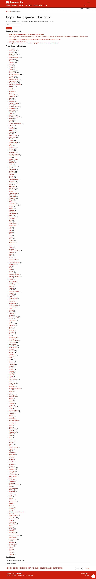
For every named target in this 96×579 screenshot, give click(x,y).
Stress (10, 505)
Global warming (13, 379)
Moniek (11, 503)
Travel (10, 113)
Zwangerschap (13, 502)
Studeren (11, 459)
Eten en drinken (13, 344)
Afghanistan (12, 186)
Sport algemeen (13, 518)
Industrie (11, 128)
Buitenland (12, 50)
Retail (10, 234)
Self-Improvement (14, 420)
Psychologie (12, 469)
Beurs (10, 134)
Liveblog (11, 140)
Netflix (11, 318)
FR (89, 2)
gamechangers (13, 396)
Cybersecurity (12, 137)
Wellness (11, 530)
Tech (26, 5)
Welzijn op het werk (14, 274)
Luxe (10, 235)
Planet (11, 227)
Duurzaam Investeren (14, 276)
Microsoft (11, 423)
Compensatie (12, 468)
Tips (10, 266)
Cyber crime (12, 188)
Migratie (11, 208)
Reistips (11, 415)
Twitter (11, 308)
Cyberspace (12, 195)
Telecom (11, 313)
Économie (11, 300)
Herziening (12, 507)
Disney (10, 408)
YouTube (11, 369)
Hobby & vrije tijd (13, 305)
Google (11, 206)
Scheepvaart (12, 181)
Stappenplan (12, 356)
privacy (11, 315)
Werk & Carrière (13, 142)
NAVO (10, 167)
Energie (30, 5)
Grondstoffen (12, 95)
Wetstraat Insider (13, 79)
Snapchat (11, 546)
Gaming (11, 178)
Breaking (11, 339)
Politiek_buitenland (14, 74)
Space (10, 88)
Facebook (11, 288)
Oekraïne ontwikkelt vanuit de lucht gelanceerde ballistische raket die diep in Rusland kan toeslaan (34, 39)
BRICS (10, 267)
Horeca (11, 349)
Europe (11, 100)
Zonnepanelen (13, 488)
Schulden (11, 362)
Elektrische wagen (14, 117)
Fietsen (11, 463)
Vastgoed (11, 162)
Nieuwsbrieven (23, 568)
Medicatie (11, 310)
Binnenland (12, 72)
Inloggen (15, 568)
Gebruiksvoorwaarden (46, 568)
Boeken (11, 400)
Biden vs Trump (13, 159)
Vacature (11, 391)
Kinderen (11, 439)
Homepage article (13, 515)
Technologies (12, 342)
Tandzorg (11, 529)
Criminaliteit (12, 166)
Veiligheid (11, 173)
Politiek (21, 5)
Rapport (11, 398)
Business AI (12, 203)
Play (10, 446)
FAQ (10, 359)
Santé (10, 486)
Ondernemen (15, 5)
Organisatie (12, 481)
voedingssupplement (14, 535)
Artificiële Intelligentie (15, 84)
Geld (10, 228)
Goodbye (30, 575)
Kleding (11, 373)
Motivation (12, 500)
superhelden (12, 532)
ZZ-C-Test (11, 513)
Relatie (11, 551)
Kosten (11, 525)
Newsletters (87, 9)
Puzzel (11, 164)
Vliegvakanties (13, 495)
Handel (11, 111)
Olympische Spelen (14, 340)
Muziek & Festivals (14, 412)
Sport (10, 98)
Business (11, 64)
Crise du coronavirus (14, 485)
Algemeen (11, 144)
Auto (10, 66)
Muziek (11, 191)
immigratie (12, 306)
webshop (11, 457)
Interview (11, 330)
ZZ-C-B (11, 510)
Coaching (11, 554)
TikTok (11, 279)
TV (9, 335)
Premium (11, 189)
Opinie (81, 9)
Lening (11, 237)
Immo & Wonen (13, 345)
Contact (87, 575)
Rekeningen (12, 395)
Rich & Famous (13, 281)
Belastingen (12, 320)
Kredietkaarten (13, 337)
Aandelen (11, 130)
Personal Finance (37, 5)
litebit (10, 437)
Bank (10, 122)
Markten (11, 67)
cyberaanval (12, 261)
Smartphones (12, 283)
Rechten (11, 361)
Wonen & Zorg (12, 432)
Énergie (11, 312)
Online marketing (13, 447)
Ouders (11, 430)
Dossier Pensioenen (14, 291)
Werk (10, 139)
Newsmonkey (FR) (22, 575)
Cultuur (11, 222)
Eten (10, 393)
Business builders (13, 205)
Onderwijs (11, 249)
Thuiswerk (11, 403)
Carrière (11, 125)
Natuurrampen (13, 347)
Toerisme (11, 174)
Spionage (11, 210)
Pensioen (11, 293)
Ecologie (11, 127)
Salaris (11, 427)
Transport (11, 132)
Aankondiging (12, 418)
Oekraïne (11, 71)
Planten (11, 498)
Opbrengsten (12, 517)
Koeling (11, 549)
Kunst (10, 329)
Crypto (45, 5)
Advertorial (12, 115)
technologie (12, 147)
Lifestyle (11, 89)
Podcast (11, 466)
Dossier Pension (13, 474)
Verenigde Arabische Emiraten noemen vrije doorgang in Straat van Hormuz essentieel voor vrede (34, 43)
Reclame (11, 401)
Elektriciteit (12, 198)
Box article (12, 452)
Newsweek (11, 91)
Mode (10, 254)
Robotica (11, 332)
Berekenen (12, 334)
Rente (10, 357)
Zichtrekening (12, 429)
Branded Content (13, 259)
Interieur (11, 508)
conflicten (11, 101)
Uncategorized (13, 298)
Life (10, 322)
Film (10, 230)
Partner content (13, 193)
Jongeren (11, 200)
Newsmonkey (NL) (11, 575)
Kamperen (11, 542)
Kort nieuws (12, 183)
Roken (10, 496)
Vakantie (11, 286)
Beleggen (11, 78)
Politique (11, 461)
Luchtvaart (12, 110)
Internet (11, 273)
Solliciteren (12, 378)
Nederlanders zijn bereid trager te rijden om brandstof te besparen (26, 34)
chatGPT (11, 444)
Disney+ (11, 520)
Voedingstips (12, 537)
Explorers (11, 150)
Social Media (12, 152)
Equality (11, 449)
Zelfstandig (12, 364)
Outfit (10, 493)
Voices (10, 256)
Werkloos (11, 252)
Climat (11, 552)
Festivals (11, 413)
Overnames (12, 325)
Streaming (12, 242)
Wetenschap (12, 96)
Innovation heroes (14, 154)
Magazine (11, 240)
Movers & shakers (13, 106)
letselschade (12, 544)
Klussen (11, 527)
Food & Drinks (12, 196)
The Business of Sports (15, 123)
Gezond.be (11, 456)
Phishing (11, 464)
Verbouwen (12, 422)
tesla (10, 269)
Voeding (11, 201)
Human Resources (13, 156)
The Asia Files (12, 83)
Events (29, 568)
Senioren (11, 483)
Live (10, 541)
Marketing (11, 323)
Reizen (11, 239)
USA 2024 (11, 479)
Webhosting (12, 491)
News (10, 278)
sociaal (11, 390)
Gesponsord (12, 301)
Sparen (11, 232)
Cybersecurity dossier (14, 262)
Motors (11, 547)
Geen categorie (13, 135)
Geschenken (12, 534)
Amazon (11, 352)
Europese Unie (12, 81)
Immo (10, 245)
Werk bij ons (35, 568)
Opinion (11, 381)
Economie (8, 5)
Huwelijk (11, 376)
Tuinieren (11, 490)
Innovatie (11, 149)
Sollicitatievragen (13, 179)
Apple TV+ (11, 473)
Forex (10, 368)
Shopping (11, 295)
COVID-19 (11, 374)
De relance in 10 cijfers (15, 388)
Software (11, 434)
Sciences (11, 176)
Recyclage (11, 417)
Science (11, 271)
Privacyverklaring (58, 568)
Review (11, 435)
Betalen (11, 327)
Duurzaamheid (13, 213)
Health (11, 120)
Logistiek (11, 371)
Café (10, 478)
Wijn (10, 451)
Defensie (11, 62)
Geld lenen (12, 212)
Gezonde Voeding (13, 317)
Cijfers (10, 215)
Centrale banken (13, 103)
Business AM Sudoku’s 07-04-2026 (17, 41)
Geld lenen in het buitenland (16, 512)
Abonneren (9, 568)
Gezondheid (12, 108)
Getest (11, 425)
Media (10, 157)
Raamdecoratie (13, 539)
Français (87, 568)
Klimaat (11, 76)
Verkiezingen (12, 264)
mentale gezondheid (14, 251)
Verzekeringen (13, 225)
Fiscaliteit (11, 384)
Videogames (12, 383)
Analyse (11, 118)
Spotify (11, 442)
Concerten (11, 440)
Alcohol (11, 290)
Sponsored (12, 351)
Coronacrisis (12, 61)
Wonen (11, 244)
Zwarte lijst (12, 471)
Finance (11, 105)
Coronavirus (12, 218)
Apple (10, 184)
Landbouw (11, 171)
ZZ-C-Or (11, 257)
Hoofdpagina (8, 11)
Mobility (11, 86)
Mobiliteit (11, 366)
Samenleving (12, 303)
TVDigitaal (12, 522)
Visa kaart (11, 405)
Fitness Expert (13, 524)
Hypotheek (12, 354)
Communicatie (13, 407)
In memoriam (12, 217)
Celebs (11, 296)
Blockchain (12, 386)
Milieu (10, 220)
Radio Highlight (13, 476)
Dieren (10, 247)
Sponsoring (12, 454)
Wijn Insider (12, 169)
